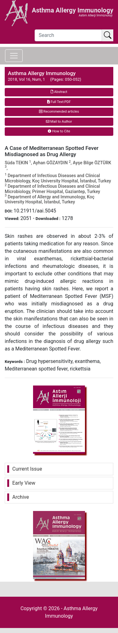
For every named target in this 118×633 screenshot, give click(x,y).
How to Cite (59, 131)
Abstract (59, 92)
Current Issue (27, 469)
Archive (20, 497)
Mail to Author (59, 122)
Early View (23, 483)
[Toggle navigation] (14, 55)
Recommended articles (59, 112)
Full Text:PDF (58, 102)
